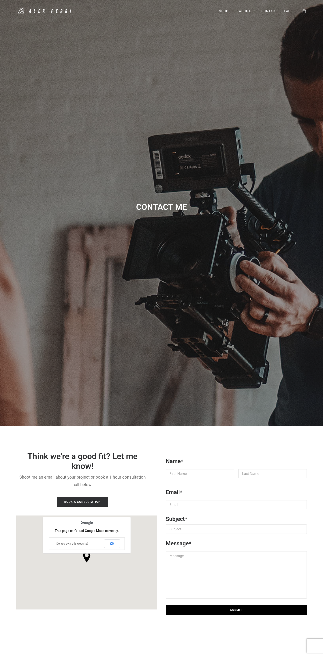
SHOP (225, 11)
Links (67, 588)
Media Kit (70, 594)
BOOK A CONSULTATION (82, 192)
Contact (125, 575)
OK (112, 234)
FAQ (287, 11)
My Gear (69, 581)
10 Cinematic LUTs (31, 569)
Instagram (174, 575)
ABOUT (247, 11)
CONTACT (269, 11)
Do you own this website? (72, 234)
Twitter (171, 581)
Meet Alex (71, 569)
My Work (70, 575)
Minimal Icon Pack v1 (33, 588)
